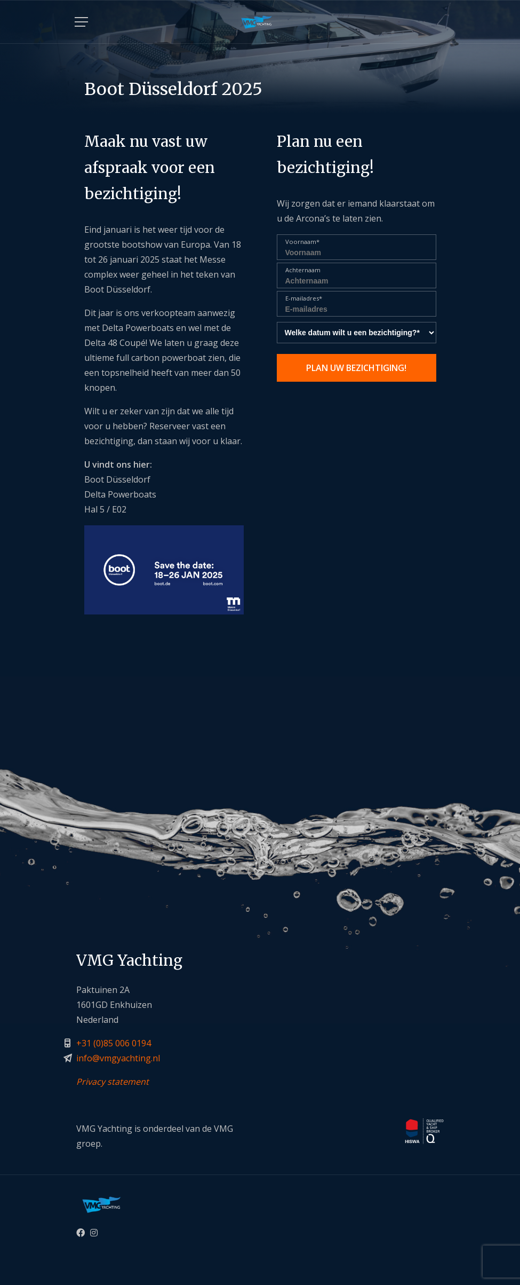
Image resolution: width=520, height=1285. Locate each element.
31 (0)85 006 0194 (116, 1043)
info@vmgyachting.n (117, 1058)
